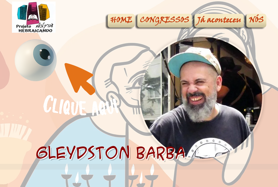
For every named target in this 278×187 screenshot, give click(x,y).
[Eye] (36, 60)
